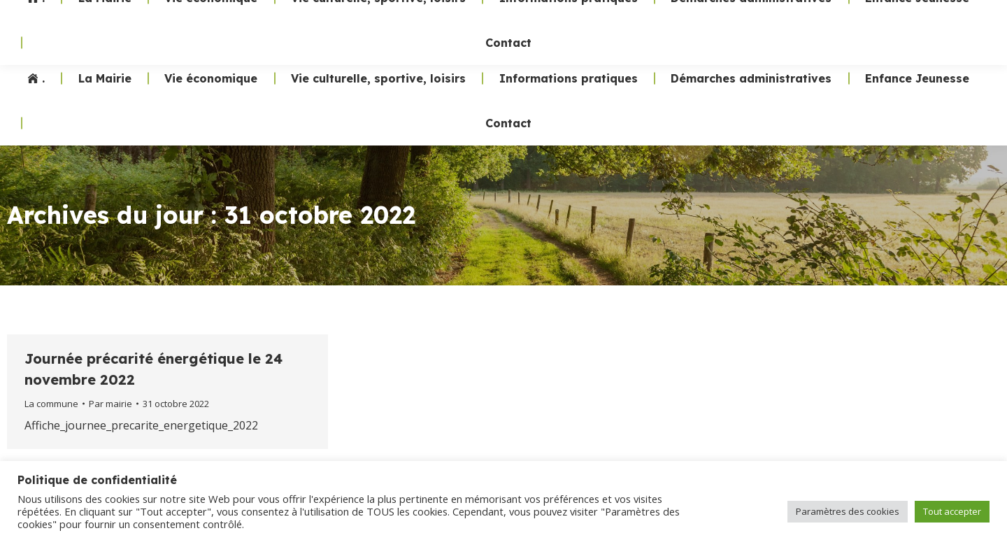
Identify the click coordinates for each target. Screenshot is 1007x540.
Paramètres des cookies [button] (847, 511)
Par (110, 403)
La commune (51, 403)
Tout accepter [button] (952, 511)
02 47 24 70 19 (740, 28)
